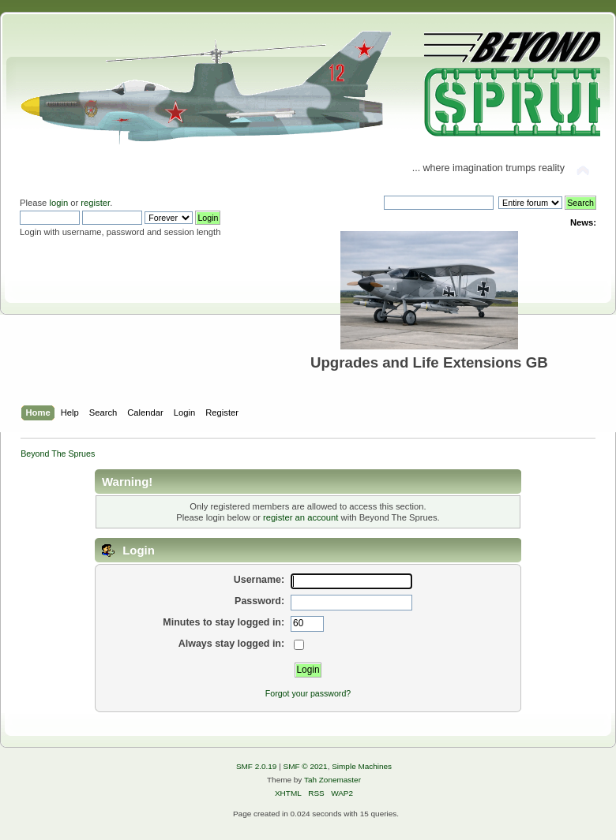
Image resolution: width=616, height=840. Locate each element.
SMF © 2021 (306, 766)
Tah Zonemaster (332, 779)
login (58, 202)
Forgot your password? (308, 693)
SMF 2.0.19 (256, 766)
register (95, 202)
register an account (300, 517)
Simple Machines (362, 766)
